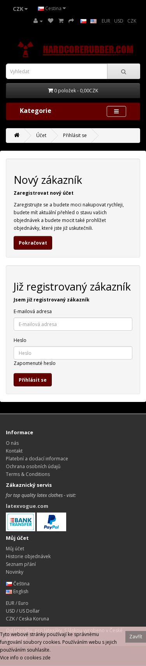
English (17, 591)
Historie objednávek (28, 556)
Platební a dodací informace (37, 458)
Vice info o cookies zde (25, 657)
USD (118, 21)
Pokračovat (33, 243)
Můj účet (15, 548)
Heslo (20, 340)
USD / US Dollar (23, 611)
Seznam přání (21, 564)
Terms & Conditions (28, 474)
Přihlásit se (75, 135)
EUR (106, 21)
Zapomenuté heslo (35, 363)
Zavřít (135, 636)
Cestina (52, 8)
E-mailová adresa (33, 311)
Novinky (14, 572)
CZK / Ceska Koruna (27, 618)
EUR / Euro (17, 603)
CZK (131, 21)
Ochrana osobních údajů (33, 466)
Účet (41, 135)
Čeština (18, 583)
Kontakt (14, 451)
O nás (12, 443)
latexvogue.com (27, 505)
